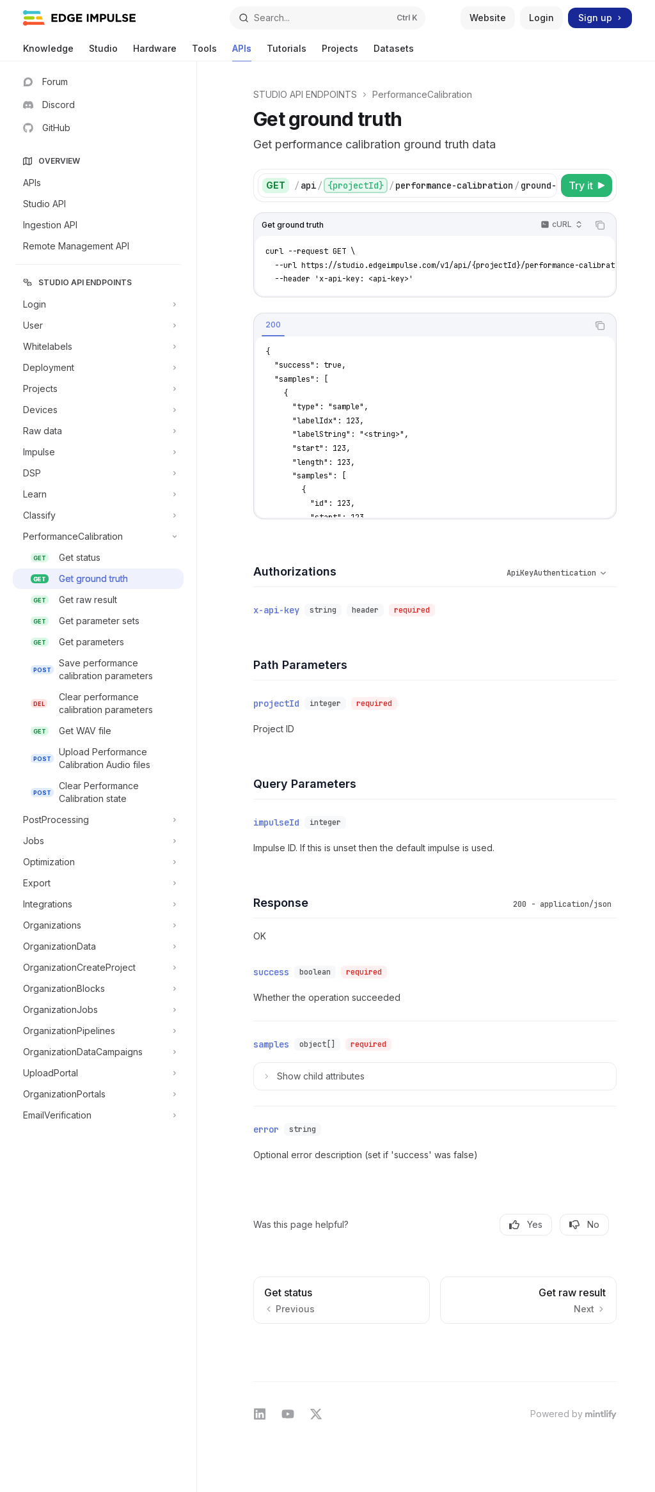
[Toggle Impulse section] (98, 452)
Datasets (394, 52)
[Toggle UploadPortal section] (98, 1073)
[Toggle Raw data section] (98, 431)
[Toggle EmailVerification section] (98, 1115)
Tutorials (286, 52)
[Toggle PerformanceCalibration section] (98, 536)
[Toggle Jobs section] (98, 841)
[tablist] (421, 325)
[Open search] (328, 17)
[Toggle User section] (98, 325)
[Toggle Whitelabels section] (98, 346)
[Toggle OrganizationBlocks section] (98, 988)
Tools (204, 52)
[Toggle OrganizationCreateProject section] (98, 967)
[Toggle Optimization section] (98, 862)
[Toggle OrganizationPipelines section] (98, 1031)
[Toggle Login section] (98, 304)
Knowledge (48, 52)
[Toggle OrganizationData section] (98, 946)
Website (488, 17)
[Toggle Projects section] (98, 389)
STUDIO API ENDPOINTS (305, 94)
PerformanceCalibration (422, 94)
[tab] (273, 325)
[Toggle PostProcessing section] (98, 820)
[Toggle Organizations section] (98, 925)
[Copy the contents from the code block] (600, 225)
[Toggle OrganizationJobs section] (98, 1010)
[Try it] (586, 185)
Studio (103, 52)
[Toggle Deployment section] (98, 367)
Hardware (155, 52)
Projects (340, 52)
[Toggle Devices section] (98, 410)
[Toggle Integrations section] (98, 904)
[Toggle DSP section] (98, 473)
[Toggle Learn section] (98, 494)
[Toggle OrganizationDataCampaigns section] (98, 1052)
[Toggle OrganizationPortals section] (98, 1094)
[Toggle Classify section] (98, 515)
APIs (241, 52)
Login (541, 17)
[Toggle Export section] (98, 883)
